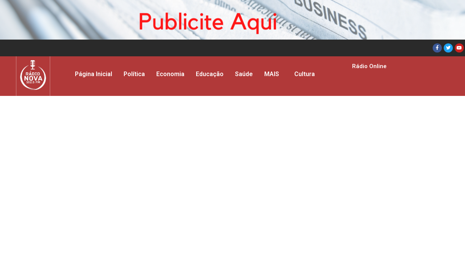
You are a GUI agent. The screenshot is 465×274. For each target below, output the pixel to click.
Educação (210, 74)
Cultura (304, 74)
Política (134, 74)
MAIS (271, 74)
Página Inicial (93, 74)
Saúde (244, 74)
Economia (170, 74)
